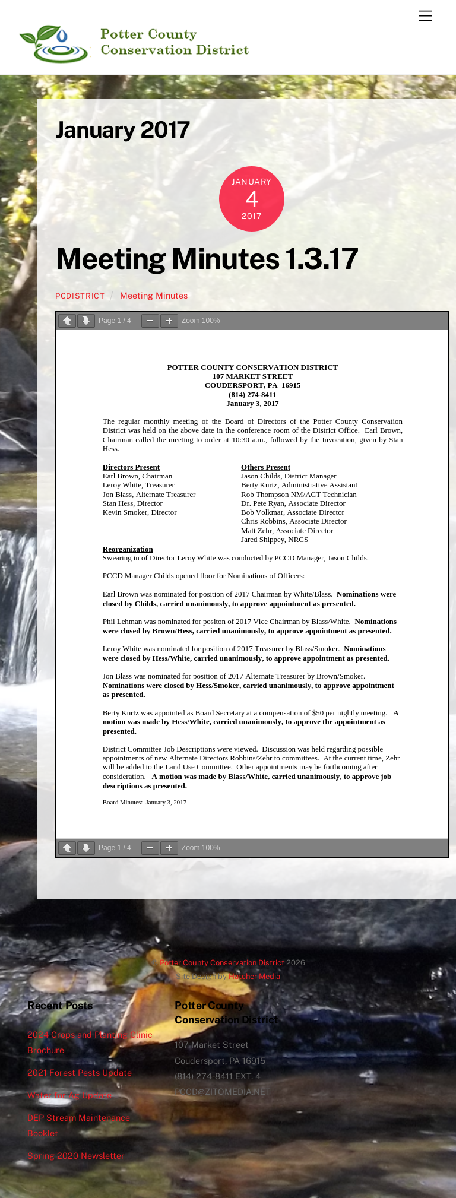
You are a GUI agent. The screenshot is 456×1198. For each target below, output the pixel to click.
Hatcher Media (254, 976)
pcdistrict (79, 295)
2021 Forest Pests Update (79, 1072)
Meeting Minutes (154, 295)
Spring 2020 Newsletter (76, 1156)
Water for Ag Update (69, 1095)
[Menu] (426, 16)
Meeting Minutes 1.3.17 (206, 258)
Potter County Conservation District (222, 962)
